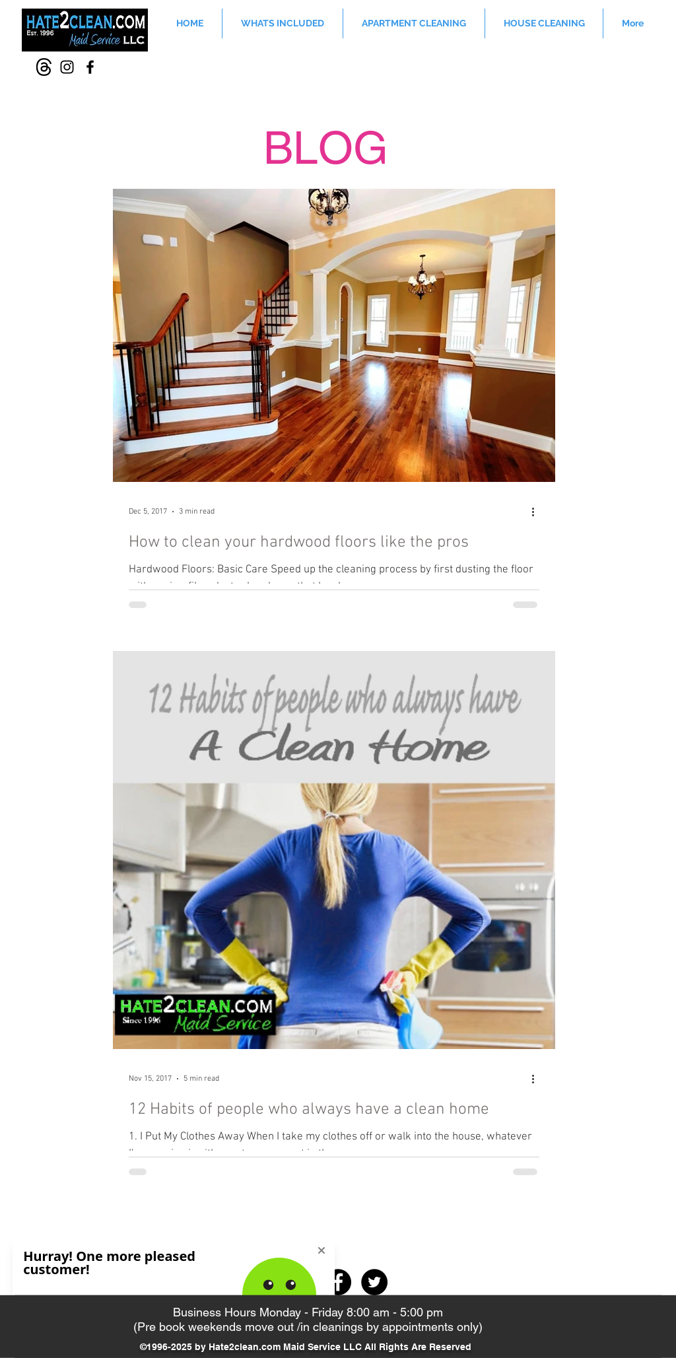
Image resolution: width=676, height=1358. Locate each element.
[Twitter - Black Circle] (374, 1282)
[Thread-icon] (44, 67)
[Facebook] (90, 67)
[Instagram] (67, 67)
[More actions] (537, 512)
